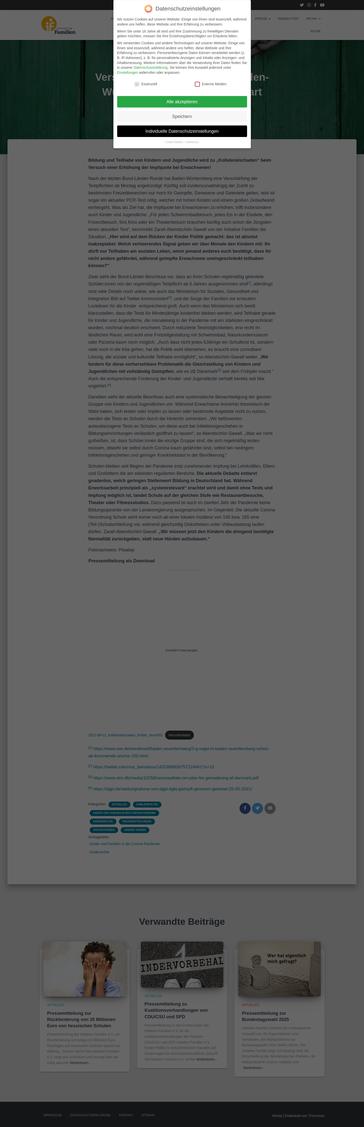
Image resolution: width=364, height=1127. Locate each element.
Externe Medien (210, 78)
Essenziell (145, 78)
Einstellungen (127, 66)
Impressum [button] (192, 136)
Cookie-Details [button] (174, 136)
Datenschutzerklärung (151, 62)
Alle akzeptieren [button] (182, 95)
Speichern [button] (182, 110)
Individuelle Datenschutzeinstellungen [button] (182, 125)
